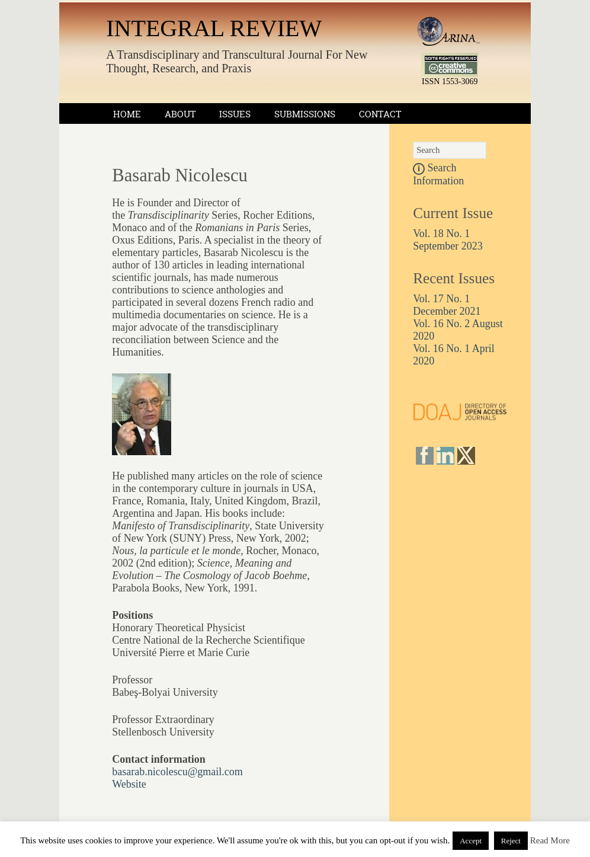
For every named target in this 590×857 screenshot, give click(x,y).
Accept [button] (471, 840)
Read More (550, 840)
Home (127, 114)
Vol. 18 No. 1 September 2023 (447, 240)
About (180, 114)
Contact (380, 114)
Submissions (304, 114)
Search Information (438, 174)
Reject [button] (511, 840)
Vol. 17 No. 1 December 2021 (446, 305)
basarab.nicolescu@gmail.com (177, 772)
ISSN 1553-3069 (450, 81)
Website (129, 784)
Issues (235, 114)
